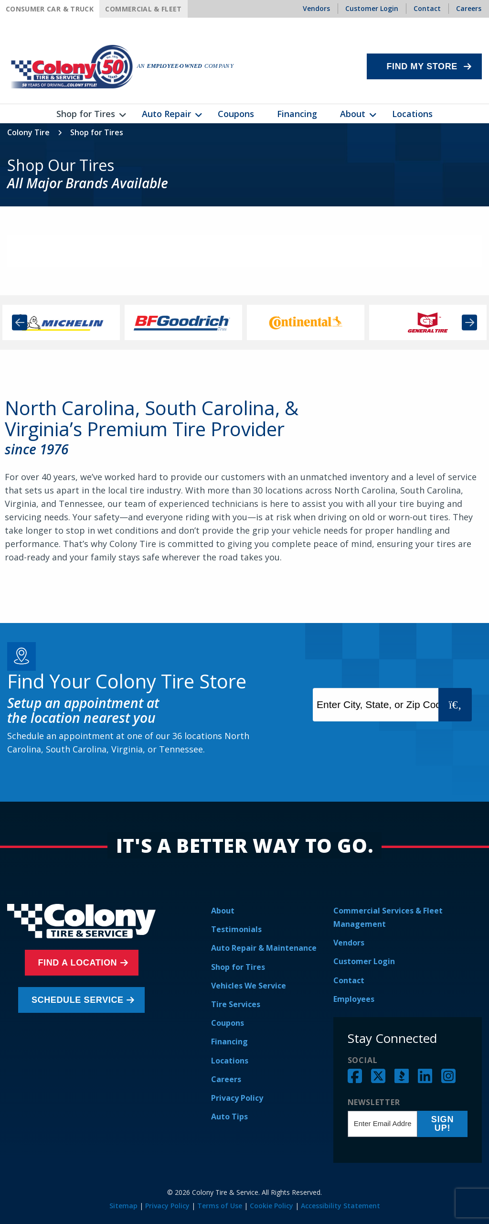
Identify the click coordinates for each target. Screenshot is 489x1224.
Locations (229, 1060)
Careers (226, 1079)
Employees (353, 999)
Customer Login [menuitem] (371, 8)
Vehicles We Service (248, 985)
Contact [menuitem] (427, 8)
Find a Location (79, 962)
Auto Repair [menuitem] (166, 113)
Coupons (227, 1023)
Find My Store (421, 66)
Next (469, 323)
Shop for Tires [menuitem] (85, 113)
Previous (19, 323)
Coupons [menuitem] (236, 113)
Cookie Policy (271, 1205)
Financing (229, 1041)
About (222, 910)
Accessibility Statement (340, 1205)
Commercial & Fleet (143, 8)
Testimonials (236, 929)
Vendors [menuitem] (316, 8)
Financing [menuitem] (297, 113)
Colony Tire (28, 132)
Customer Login (364, 961)
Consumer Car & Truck (50, 8)
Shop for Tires (238, 967)
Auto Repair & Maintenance (264, 948)
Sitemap (123, 1205)
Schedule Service (79, 1000)
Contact (348, 980)
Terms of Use (219, 1205)
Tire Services (235, 1004)
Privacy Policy (237, 1098)
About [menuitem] (352, 113)
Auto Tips (229, 1116)
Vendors (348, 942)
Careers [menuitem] (468, 8)
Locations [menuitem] (412, 113)
